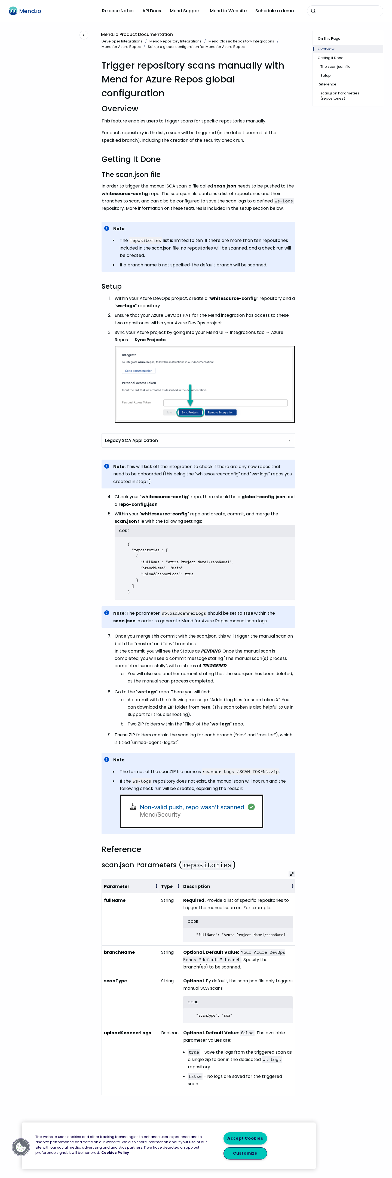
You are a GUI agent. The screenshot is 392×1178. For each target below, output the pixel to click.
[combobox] (345, 11)
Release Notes (118, 11)
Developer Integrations (122, 41)
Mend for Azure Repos (121, 46)
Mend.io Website (228, 11)
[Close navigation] (83, 35)
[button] (21, 1147)
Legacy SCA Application (198, 440)
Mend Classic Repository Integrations (241, 41)
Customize (245, 1153)
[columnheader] (130, 886)
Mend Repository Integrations (175, 41)
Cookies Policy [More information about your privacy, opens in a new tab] (115, 1152)
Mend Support (185, 11)
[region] (169, 1145)
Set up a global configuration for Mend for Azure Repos (196, 46)
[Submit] (313, 11)
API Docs (151, 11)
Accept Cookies (245, 1138)
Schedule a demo (274, 11)
